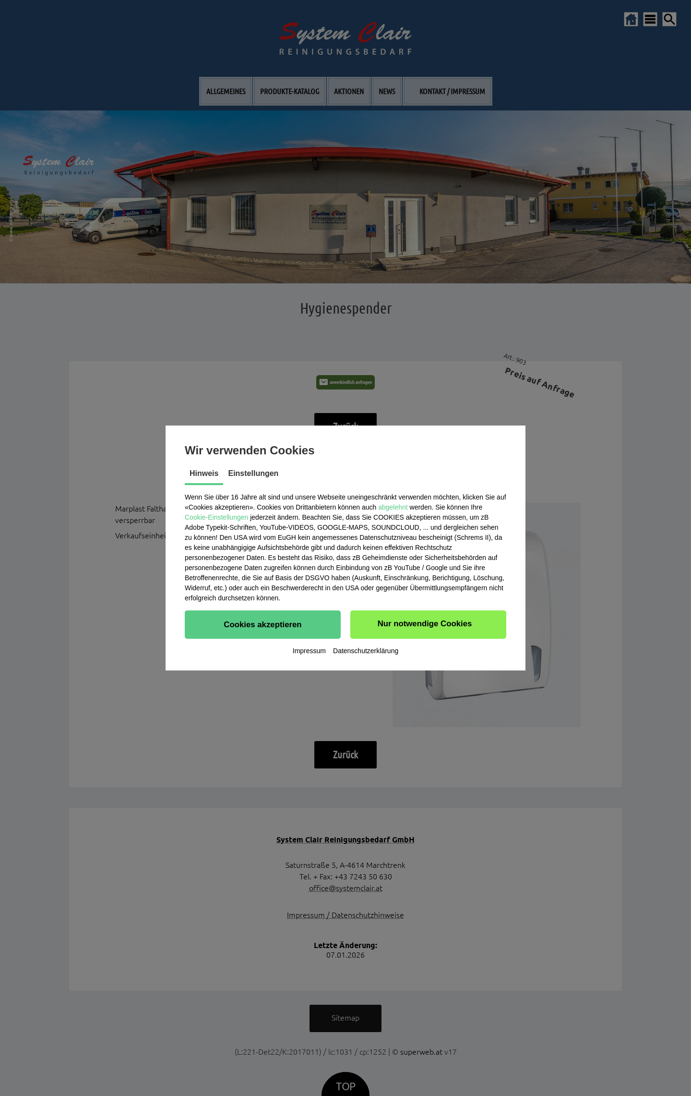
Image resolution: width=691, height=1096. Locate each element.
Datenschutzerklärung (365, 651)
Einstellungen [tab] (253, 473)
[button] (263, 624)
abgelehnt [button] (393, 507)
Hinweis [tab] (204, 473)
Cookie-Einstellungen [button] (216, 517)
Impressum (309, 651)
